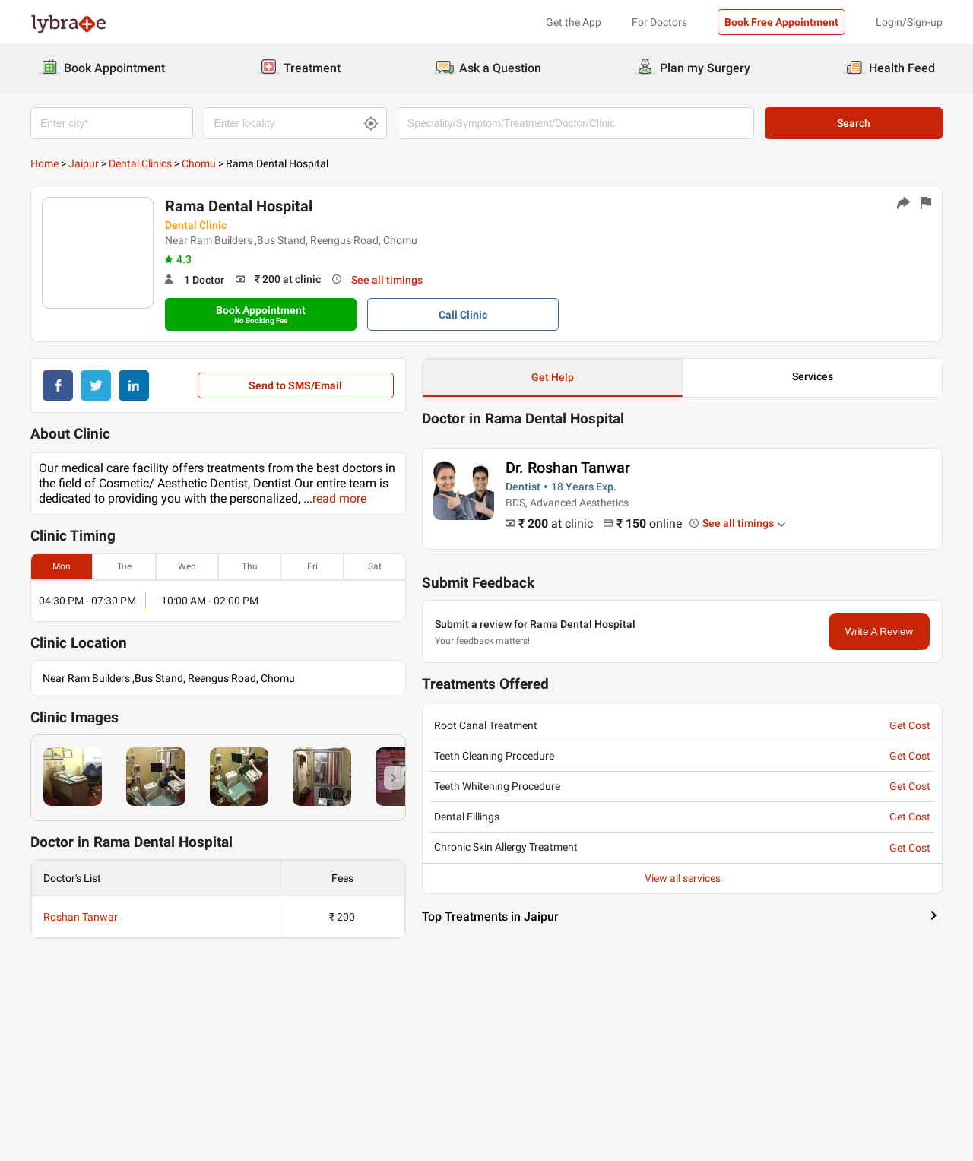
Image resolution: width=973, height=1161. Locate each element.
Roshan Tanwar (80, 917)
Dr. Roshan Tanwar (568, 467)
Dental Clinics (140, 163)
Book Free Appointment (781, 22)
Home (44, 163)
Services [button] (812, 376)
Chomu (199, 163)
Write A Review (879, 631)
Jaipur (83, 163)
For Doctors (659, 22)
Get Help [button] (552, 377)
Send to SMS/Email (295, 385)
